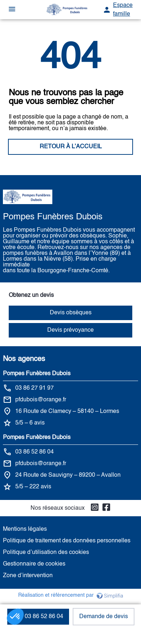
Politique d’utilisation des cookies (46, 552)
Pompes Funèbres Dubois (36, 374)
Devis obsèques (71, 313)
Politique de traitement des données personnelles (66, 541)
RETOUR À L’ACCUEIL (71, 147)
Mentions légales (25, 529)
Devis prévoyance (70, 330)
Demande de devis (103, 617)
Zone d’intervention (28, 576)
